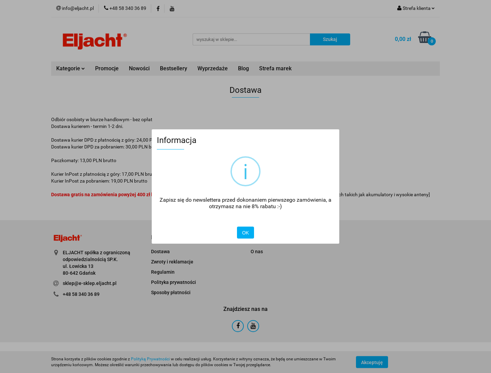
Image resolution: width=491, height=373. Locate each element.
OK (245, 232)
